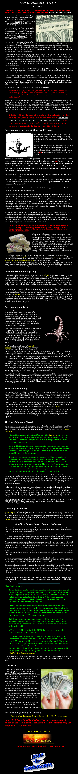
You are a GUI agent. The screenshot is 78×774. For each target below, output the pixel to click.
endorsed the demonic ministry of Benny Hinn (19, 260)
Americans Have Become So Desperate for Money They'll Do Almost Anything (39, 716)
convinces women (59, 257)
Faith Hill (46, 275)
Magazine (10, 512)
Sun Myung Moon (22, 257)
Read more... (58, 406)
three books (53, 435)
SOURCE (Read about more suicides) (22, 653)
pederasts (17, 294)
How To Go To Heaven (39, 731)
